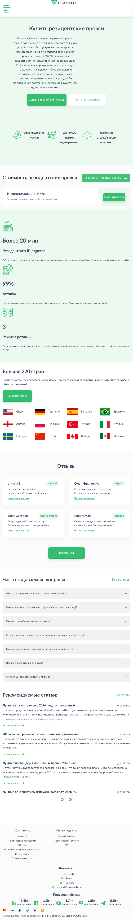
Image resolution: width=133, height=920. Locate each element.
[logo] (65, 2)
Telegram (69, 883)
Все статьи (122, 695)
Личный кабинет (66, 836)
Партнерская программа (22, 841)
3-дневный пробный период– (46, 99)
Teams (69, 878)
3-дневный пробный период (106, 177)
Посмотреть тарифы (87, 99)
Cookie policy (22, 854)
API (66, 845)
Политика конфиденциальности (22, 849)
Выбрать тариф (17, 395)
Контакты (22, 836)
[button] (65, 799)
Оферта (22, 845)
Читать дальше (11, 725)
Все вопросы (121, 579)
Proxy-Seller (69, 874)
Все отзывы (66, 552)
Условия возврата (22, 858)
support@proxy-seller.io (69, 887)
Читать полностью (18, 498)
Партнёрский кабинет (66, 841)
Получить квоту (114, 197)
